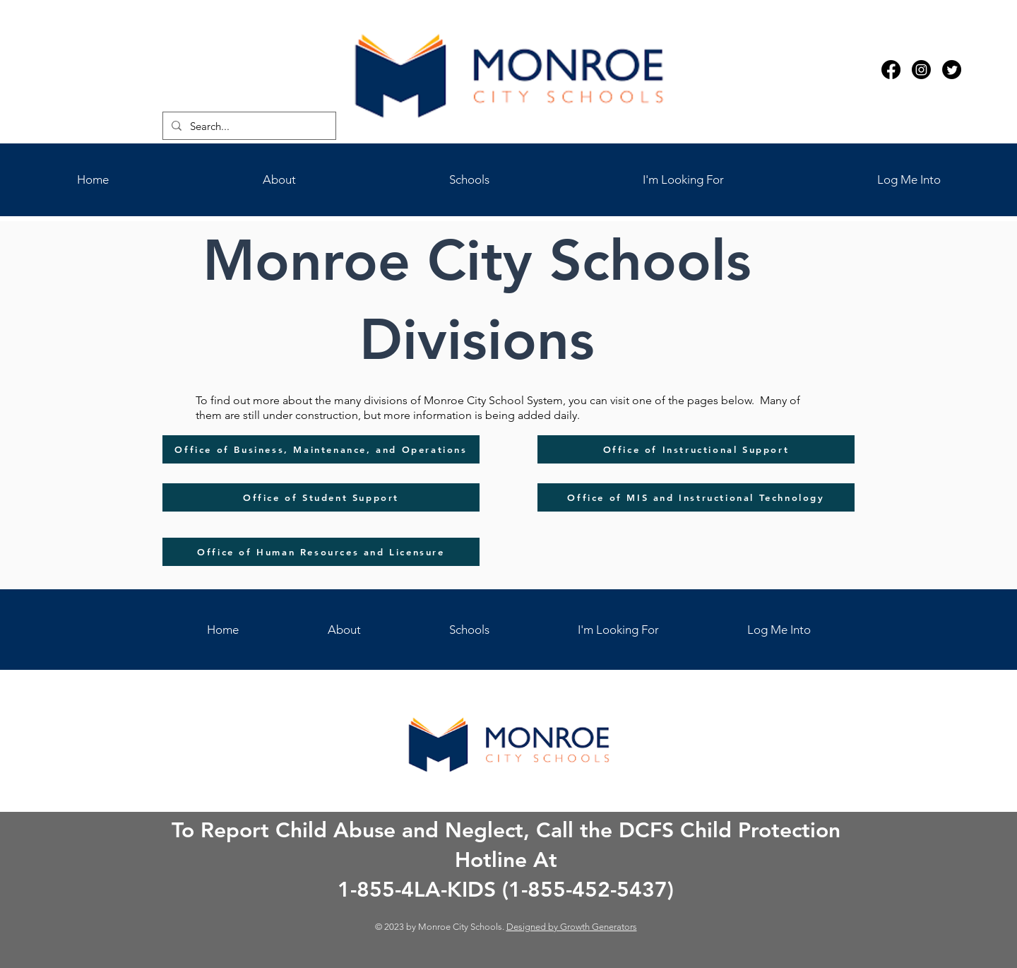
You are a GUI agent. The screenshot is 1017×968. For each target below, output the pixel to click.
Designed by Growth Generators (571, 926)
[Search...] (248, 125)
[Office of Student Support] (321, 497)
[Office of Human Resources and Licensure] (321, 552)
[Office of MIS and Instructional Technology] (696, 497)
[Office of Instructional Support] (696, 449)
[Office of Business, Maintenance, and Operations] (321, 449)
